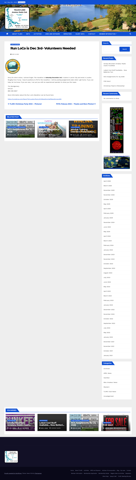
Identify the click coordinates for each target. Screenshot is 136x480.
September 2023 (109, 268)
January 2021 (108, 355)
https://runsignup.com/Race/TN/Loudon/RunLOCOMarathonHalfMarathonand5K (34, 99)
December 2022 (109, 309)
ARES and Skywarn (52, 34)
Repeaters (68, 34)
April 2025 (107, 208)
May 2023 (107, 286)
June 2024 (107, 227)
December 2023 (109, 254)
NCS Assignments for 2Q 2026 (19, 130)
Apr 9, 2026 (12, 428)
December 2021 (109, 342)
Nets (28, 34)
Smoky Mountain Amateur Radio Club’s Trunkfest (18, 425)
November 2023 (109, 259)
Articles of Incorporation (108, 470)
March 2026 (108, 185)
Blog (118, 470)
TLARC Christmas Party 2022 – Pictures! (25, 104)
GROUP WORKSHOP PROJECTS (49, 130)
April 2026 (107, 181)
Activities (38, 34)
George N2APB (23, 134)
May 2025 (107, 204)
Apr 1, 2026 (44, 428)
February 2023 (109, 300)
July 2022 (107, 328)
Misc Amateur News (110, 382)
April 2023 (107, 291)
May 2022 (107, 332)
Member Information (108, 34)
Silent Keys (80, 34)
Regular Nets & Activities (117, 473)
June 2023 (107, 282)
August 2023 (108, 273)
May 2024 (107, 231)
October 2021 (108, 351)
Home (72, 470)
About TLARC (17, 34)
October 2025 (108, 199)
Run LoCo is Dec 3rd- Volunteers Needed (42, 48)
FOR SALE (107, 81)
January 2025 (108, 218)
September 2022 (109, 323)
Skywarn (107, 387)
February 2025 (109, 213)
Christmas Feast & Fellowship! (114, 86)
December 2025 (109, 190)
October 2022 (108, 319)
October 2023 (108, 264)
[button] (130, 34)
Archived (107, 368)
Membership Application (90, 473)
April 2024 (107, 236)
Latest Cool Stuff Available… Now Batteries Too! (52, 425)
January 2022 (108, 337)
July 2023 (107, 277)
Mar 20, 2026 (109, 428)
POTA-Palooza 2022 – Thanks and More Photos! (76, 104)
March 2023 (108, 296)
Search (106, 43)
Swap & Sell (113, 476)
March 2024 (108, 241)
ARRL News (108, 373)
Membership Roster (103, 473)
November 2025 (109, 195)
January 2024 (108, 250)
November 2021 (109, 346)
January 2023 (108, 305)
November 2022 (109, 314)
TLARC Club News (15, 44)
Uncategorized (21, 127)
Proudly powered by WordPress (13, 473)
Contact (91, 34)
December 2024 (109, 222)
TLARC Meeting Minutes (124, 476)
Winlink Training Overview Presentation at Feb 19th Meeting (82, 131)
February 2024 (109, 245)
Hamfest (107, 378)
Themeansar (38, 473)
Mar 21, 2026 (77, 428)
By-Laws (123, 470)
